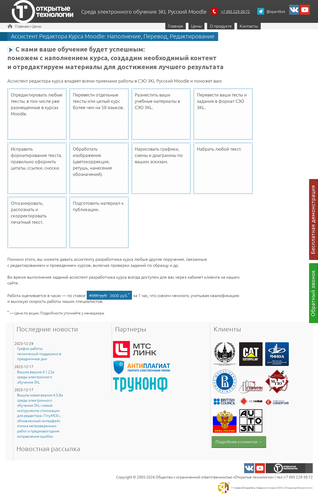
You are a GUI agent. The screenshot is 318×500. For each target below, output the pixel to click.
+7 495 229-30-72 (235, 11)
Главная (22, 26)
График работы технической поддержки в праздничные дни (39, 353)
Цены (36, 26)
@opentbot (275, 11)
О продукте (221, 26)
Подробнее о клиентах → (239, 441)
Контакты (249, 26)
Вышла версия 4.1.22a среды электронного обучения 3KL (35, 377)
